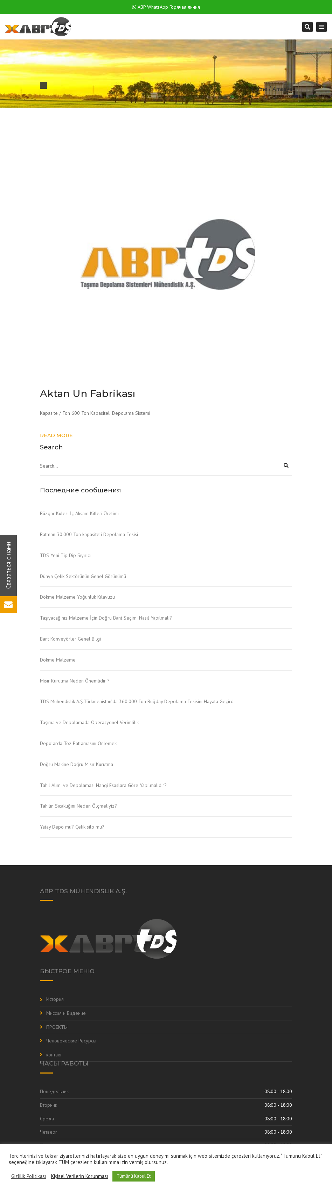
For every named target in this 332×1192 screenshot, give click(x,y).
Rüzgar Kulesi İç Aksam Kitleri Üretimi (79, 513)
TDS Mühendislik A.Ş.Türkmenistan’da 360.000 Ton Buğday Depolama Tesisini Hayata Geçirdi (137, 701)
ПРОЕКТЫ (57, 1027)
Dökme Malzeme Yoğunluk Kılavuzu (77, 597)
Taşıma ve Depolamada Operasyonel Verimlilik (89, 722)
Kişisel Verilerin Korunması (79, 1176)
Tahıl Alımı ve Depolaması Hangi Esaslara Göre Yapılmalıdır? (103, 785)
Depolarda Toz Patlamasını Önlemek (78, 743)
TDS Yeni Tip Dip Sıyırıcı (65, 555)
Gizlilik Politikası (28, 1176)
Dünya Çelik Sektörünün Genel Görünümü (83, 576)
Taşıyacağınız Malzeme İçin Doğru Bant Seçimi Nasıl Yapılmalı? (106, 618)
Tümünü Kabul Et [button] (134, 1176)
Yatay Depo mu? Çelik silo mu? (72, 827)
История (55, 999)
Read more (56, 435)
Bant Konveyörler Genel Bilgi (70, 639)
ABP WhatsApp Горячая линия (166, 7)
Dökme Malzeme (58, 660)
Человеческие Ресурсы (71, 1041)
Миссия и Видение (66, 1013)
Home (259, 89)
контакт (54, 1055)
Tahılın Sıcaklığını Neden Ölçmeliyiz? (78, 806)
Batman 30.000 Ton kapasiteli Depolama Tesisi (89, 534)
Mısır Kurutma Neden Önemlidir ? (75, 681)
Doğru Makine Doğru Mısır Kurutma (76, 764)
